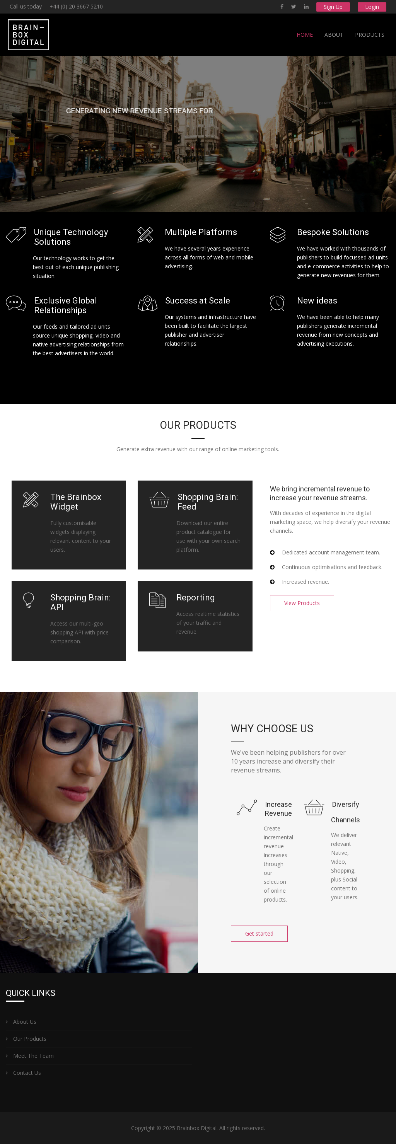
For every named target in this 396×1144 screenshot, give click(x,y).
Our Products (26, 1038)
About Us (21, 1021)
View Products (302, 603)
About (333, 34)
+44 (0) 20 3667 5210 (76, 6)
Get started (259, 933)
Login (372, 6)
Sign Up (333, 6)
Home (305, 34)
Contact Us (23, 1072)
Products (369, 34)
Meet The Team (30, 1055)
